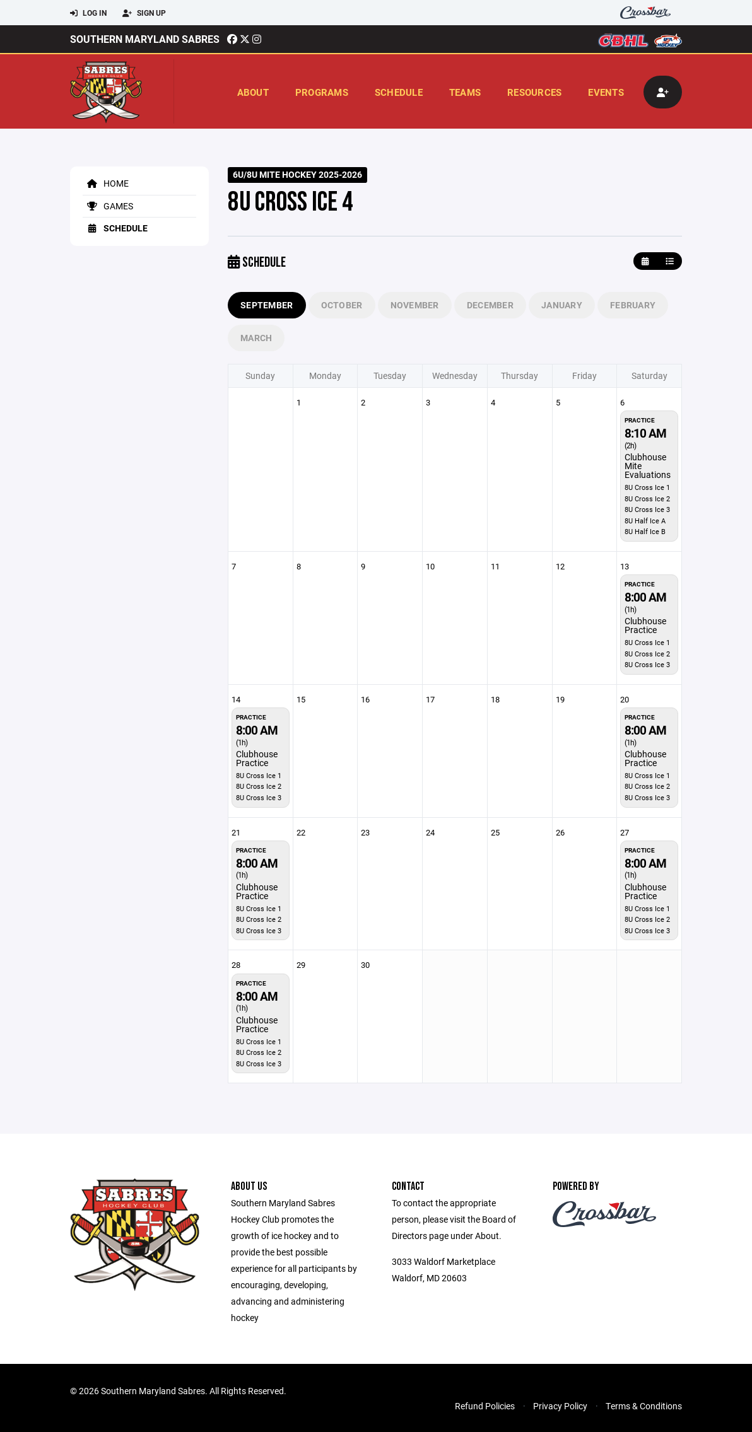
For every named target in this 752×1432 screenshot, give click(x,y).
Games (108, 206)
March (256, 338)
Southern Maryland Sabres (145, 38)
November (415, 305)
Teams (465, 92)
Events (606, 92)
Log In (88, 13)
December (490, 305)
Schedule (399, 92)
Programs (321, 92)
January (561, 305)
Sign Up (144, 13)
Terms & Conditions (644, 1406)
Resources (534, 92)
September (266, 305)
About (253, 92)
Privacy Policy (560, 1406)
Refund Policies (485, 1406)
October (342, 305)
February (632, 305)
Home (106, 183)
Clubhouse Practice (645, 625)
